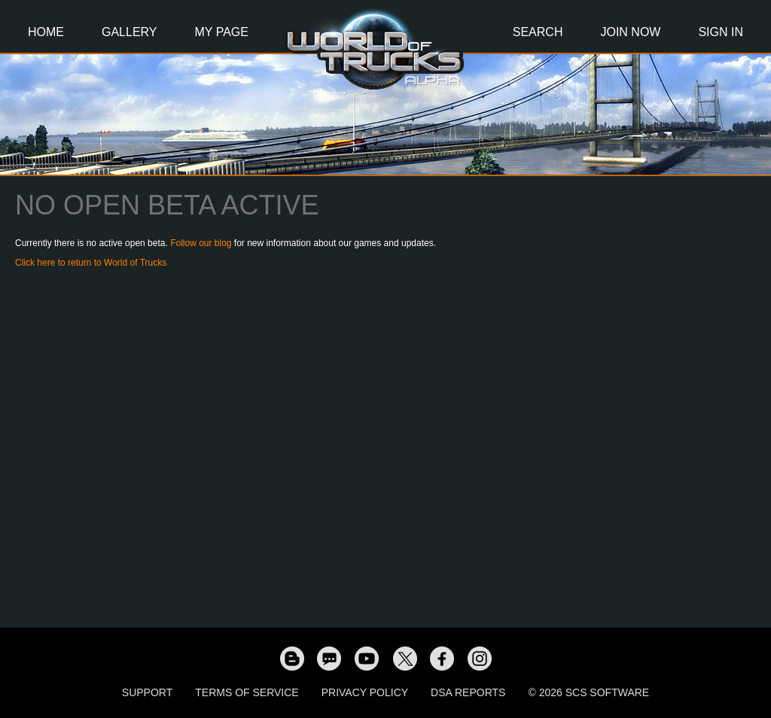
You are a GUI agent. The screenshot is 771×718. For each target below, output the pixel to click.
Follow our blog (200, 243)
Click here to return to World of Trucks (90, 262)
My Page (221, 32)
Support (147, 692)
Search (538, 32)
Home (46, 32)
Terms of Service (246, 692)
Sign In (720, 32)
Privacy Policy (365, 692)
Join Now (630, 32)
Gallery (129, 32)
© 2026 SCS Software (588, 692)
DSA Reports (468, 692)
